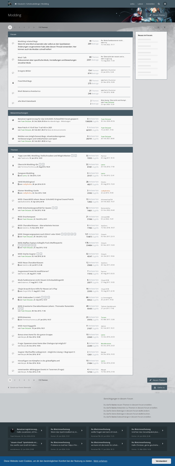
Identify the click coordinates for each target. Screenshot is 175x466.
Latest (140, 4)
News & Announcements (57, 130)
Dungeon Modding (26, 173)
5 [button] (28, 27)
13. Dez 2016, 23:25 (108, 337)
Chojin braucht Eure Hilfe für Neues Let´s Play (37, 289)
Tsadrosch (25, 158)
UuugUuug (108, 59)
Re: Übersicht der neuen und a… (113, 57)
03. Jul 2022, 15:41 (107, 219)
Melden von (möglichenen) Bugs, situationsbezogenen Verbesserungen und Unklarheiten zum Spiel (41, 137)
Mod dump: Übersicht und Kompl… (114, 100)
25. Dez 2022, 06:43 (108, 210)
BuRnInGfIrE (25, 202)
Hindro (103, 182)
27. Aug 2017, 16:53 (107, 282)
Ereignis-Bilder (24, 71)
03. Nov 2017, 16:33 (108, 245)
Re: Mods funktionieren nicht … (112, 40)
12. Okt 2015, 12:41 (107, 175)
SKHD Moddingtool (26, 182)
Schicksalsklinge (33, 4)
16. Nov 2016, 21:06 (108, 372)
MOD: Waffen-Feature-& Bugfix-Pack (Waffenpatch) (40, 243)
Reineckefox (105, 208)
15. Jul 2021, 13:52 (107, 130)
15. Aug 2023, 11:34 (107, 61)
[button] (34, 27)
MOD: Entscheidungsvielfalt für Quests (34, 208)
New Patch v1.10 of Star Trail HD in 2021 (35, 127)
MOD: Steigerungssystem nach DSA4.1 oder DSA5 (39, 234)
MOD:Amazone (24, 317)
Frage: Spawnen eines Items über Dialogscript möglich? (42, 343)
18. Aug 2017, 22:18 (107, 291)
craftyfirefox (27, 184)
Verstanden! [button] (161, 461)
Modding (45, 4)
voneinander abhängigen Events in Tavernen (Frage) (41, 369)
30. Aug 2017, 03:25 (107, 273)
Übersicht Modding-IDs (28, 164)
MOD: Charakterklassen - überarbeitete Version (38, 225)
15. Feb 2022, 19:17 (107, 44)
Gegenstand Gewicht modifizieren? (33, 271)
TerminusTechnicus (28, 167)
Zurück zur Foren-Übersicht (19, 387)
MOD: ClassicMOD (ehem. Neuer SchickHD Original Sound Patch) (46, 199)
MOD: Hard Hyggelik (27, 326)
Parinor (104, 156)
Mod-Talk (22, 57)
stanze (103, 326)
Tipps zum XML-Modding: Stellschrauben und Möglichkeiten (44, 155)
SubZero (26, 228)
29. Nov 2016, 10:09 (108, 82)
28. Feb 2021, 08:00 (107, 138)
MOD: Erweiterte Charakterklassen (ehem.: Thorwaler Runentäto (46, 306)
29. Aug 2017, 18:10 (107, 158)
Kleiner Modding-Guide (28, 190)
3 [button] (19, 27)
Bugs (49, 141)
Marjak (23, 337)
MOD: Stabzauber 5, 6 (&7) (29, 297)
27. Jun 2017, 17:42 (107, 308)
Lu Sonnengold (106, 298)
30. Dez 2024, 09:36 (108, 121)
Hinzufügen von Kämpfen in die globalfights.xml (39, 360)
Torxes (103, 317)
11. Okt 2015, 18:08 (107, 92)
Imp (105, 42)
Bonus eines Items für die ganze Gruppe (35, 334)
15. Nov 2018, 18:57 (108, 228)
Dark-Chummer (110, 70)
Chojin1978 (105, 280)
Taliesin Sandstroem (108, 306)
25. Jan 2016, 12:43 (107, 72)
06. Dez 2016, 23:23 (108, 346)
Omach (103, 234)
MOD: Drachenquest (26, 216)
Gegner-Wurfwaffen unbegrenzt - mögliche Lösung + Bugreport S (46, 352)
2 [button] (14, 27)
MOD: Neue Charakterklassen (30, 262)
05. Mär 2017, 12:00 (108, 319)
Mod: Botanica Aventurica (29, 91)
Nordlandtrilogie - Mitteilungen (59, 121)
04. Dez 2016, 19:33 (108, 354)
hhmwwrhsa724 (107, 199)
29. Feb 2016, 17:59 (107, 167)
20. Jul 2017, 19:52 (107, 300)
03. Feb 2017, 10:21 (107, 328)
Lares (103, 165)
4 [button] (24, 27)
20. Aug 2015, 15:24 (107, 184)
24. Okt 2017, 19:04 (107, 256)
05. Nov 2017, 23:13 (108, 236)
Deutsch (21, 4)
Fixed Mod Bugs (25, 81)
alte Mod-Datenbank (27, 101)
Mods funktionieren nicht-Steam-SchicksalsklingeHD (41, 280)
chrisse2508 (105, 217)
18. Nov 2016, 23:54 (108, 363)
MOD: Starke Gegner (27, 254)
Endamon (24, 282)
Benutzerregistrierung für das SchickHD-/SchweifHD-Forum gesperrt (48, 119)
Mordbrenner (106, 343)
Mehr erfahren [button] (100, 461)
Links (132, 4)
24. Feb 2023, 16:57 (107, 202)
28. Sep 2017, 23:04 (107, 265)
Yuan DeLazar (109, 102)
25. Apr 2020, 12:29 (107, 104)
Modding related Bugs (28, 41)
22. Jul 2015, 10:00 (107, 193)
